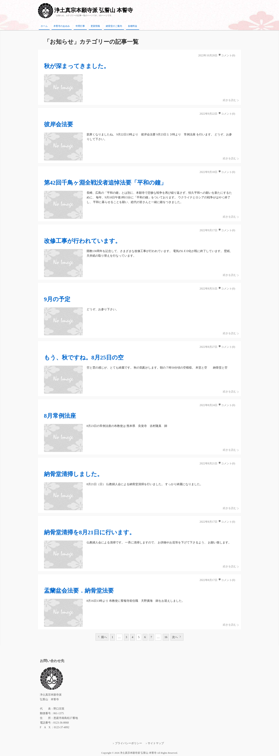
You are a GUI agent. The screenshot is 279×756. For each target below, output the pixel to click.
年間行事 (80, 26)
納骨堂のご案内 (114, 26)
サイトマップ (156, 743)
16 (165, 637)
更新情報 (95, 26)
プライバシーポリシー (128, 743)
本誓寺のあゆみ (61, 26)
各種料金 (132, 26)
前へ (104, 637)
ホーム (44, 26)
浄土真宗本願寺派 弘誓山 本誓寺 (93, 10)
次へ (175, 637)
